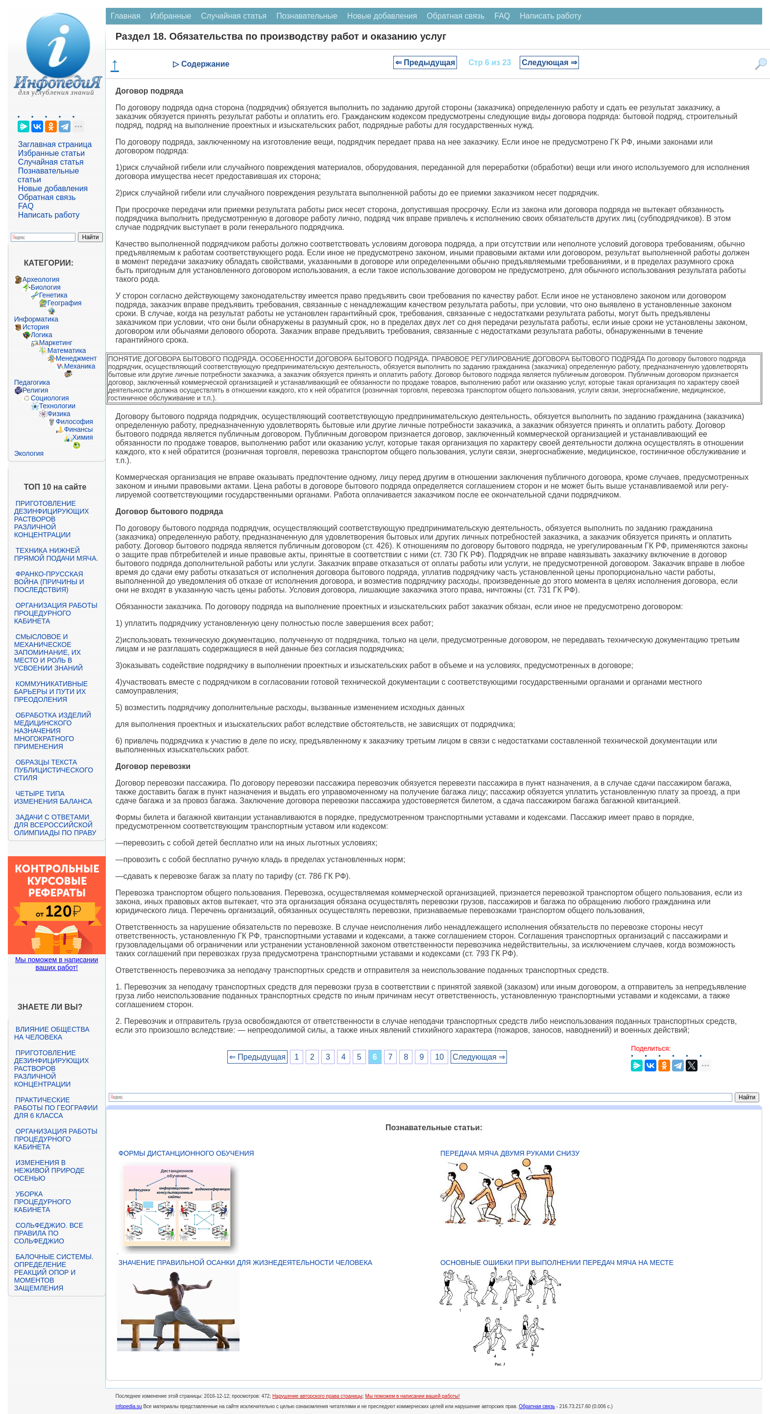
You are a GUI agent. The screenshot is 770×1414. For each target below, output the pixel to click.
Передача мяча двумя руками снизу (509, 1153)
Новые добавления (53, 188)
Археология (41, 279)
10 (439, 1057)
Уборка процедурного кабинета (42, 1202)
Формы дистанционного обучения (186, 1153)
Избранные (171, 16)
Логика (41, 335)
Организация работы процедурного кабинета (55, 613)
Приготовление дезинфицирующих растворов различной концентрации (51, 519)
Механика (80, 366)
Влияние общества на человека (52, 1033)
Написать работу (49, 215)
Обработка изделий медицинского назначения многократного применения (52, 730)
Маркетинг (55, 343)
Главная (126, 16)
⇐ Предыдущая (425, 62)
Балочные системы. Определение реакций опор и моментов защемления (54, 1272)
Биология (46, 287)
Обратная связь (47, 197)
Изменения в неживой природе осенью (49, 1170)
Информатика (36, 319)
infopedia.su (129, 1406)
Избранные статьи (51, 153)
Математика (67, 350)
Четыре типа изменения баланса (53, 797)
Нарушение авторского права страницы (317, 1396)
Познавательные (306, 16)
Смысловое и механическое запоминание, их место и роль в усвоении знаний (48, 652)
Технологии (57, 406)
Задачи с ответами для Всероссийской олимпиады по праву (55, 825)
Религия (35, 390)
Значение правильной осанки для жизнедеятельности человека (245, 1262)
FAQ (26, 206)
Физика (59, 414)
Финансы (78, 429)
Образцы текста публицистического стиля (53, 770)
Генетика (53, 295)
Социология (50, 398)
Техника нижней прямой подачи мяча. (56, 554)
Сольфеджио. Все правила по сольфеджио (48, 1233)
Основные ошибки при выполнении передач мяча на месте (557, 1262)
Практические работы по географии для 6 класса (56, 1107)
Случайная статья (51, 162)
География (65, 303)
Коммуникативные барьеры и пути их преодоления (51, 691)
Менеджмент (76, 358)
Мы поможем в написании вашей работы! (412, 1396)
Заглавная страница (55, 144)
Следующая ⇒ (549, 62)
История (36, 327)
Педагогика (32, 382)
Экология (29, 453)
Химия (82, 437)
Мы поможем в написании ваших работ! (56, 963)
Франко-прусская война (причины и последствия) (49, 582)
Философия (74, 421)
